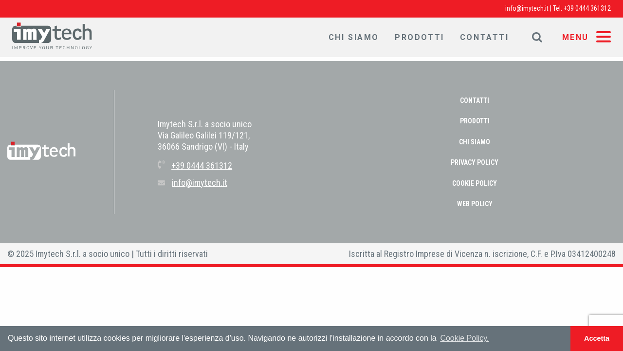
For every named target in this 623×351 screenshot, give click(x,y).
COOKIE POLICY (474, 183)
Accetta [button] (596, 338)
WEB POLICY (475, 204)
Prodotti (419, 37)
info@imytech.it (527, 8)
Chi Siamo (354, 37)
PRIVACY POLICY (474, 162)
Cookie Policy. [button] (464, 338)
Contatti (484, 37)
